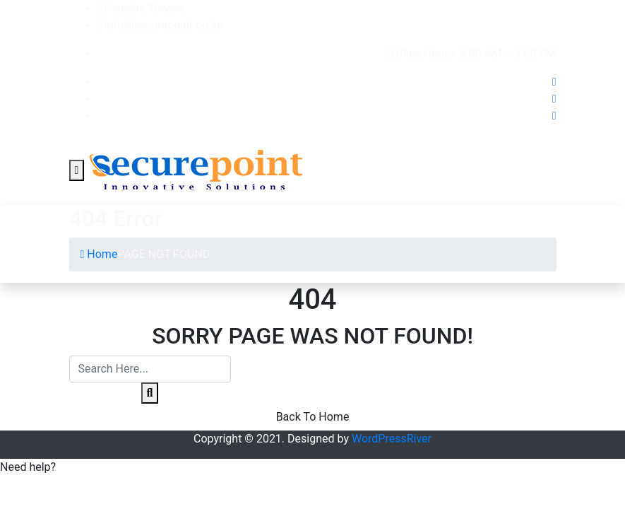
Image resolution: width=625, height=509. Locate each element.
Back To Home (313, 416)
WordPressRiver (391, 438)
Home (99, 254)
